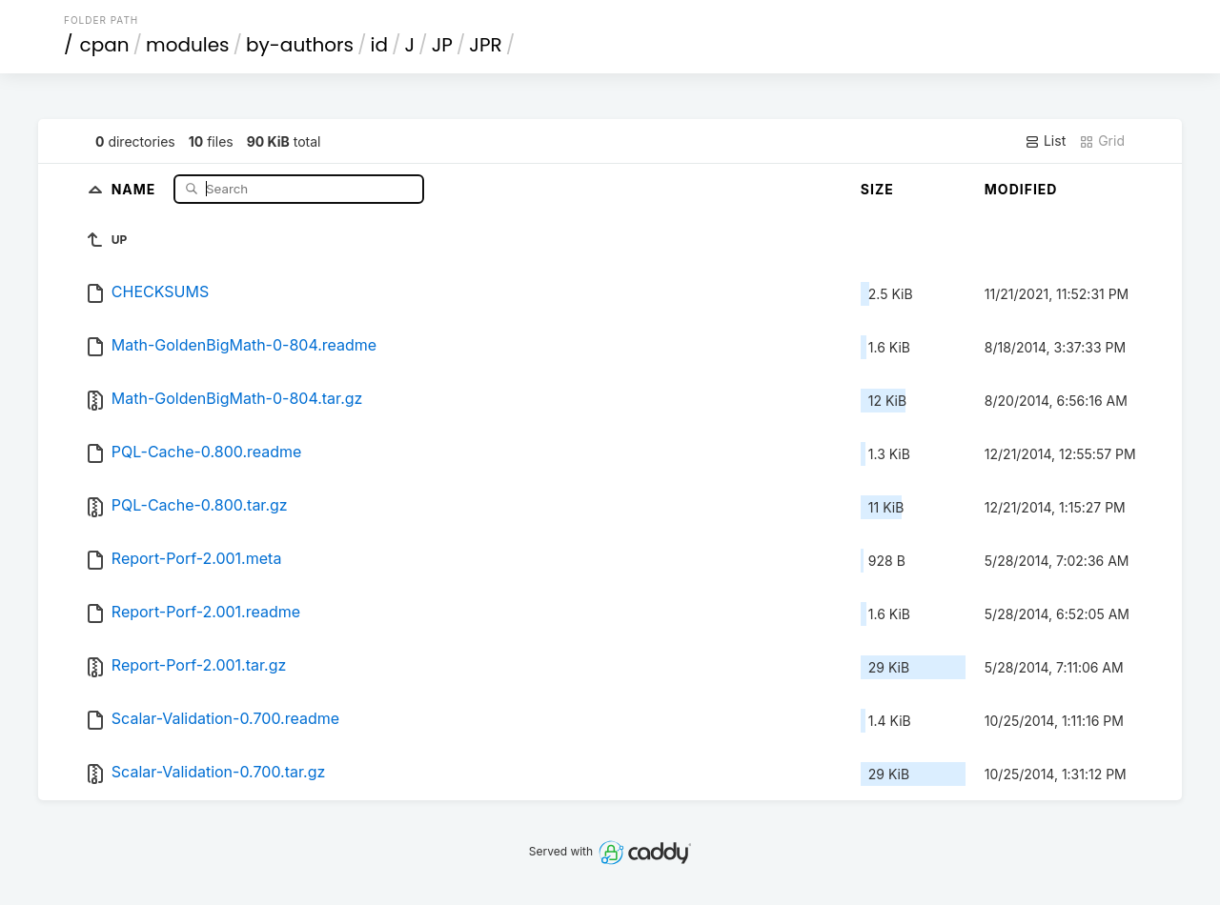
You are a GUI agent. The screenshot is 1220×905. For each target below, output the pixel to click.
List (1045, 141)
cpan (105, 44)
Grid (1102, 141)
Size (877, 189)
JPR (485, 44)
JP (442, 44)
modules (187, 44)
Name (136, 188)
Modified (1021, 189)
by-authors (300, 44)
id (379, 44)
